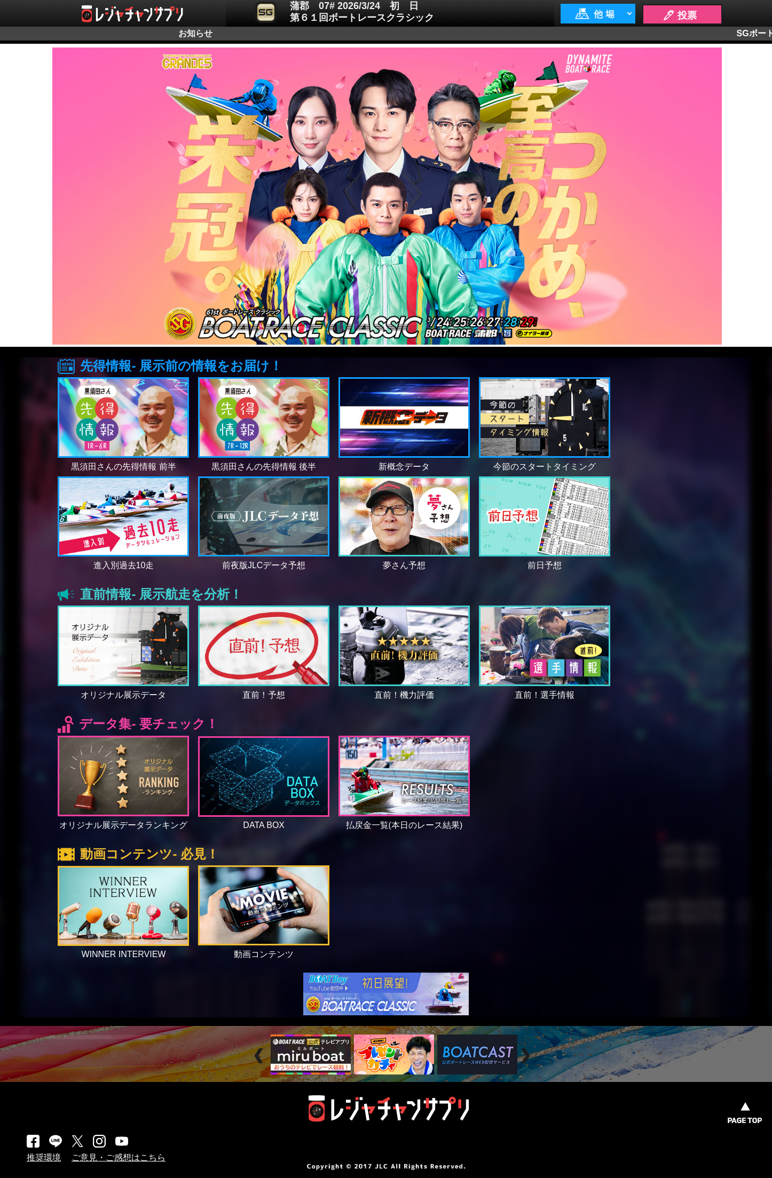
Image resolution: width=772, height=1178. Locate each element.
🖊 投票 (680, 15)
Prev (260, 1056)
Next (526, 1056)
